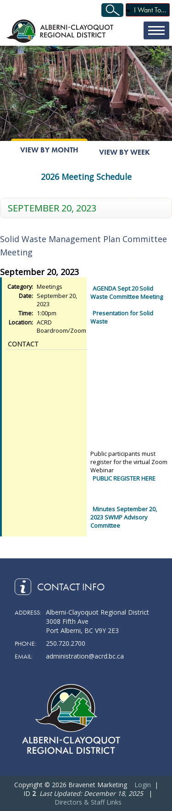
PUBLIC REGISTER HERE (124, 478)
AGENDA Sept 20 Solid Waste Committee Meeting (126, 292)
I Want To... (150, 10)
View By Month (49, 150)
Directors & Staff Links (88, 802)
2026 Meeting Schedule (86, 176)
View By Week (124, 152)
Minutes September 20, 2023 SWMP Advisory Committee (123, 517)
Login (142, 784)
